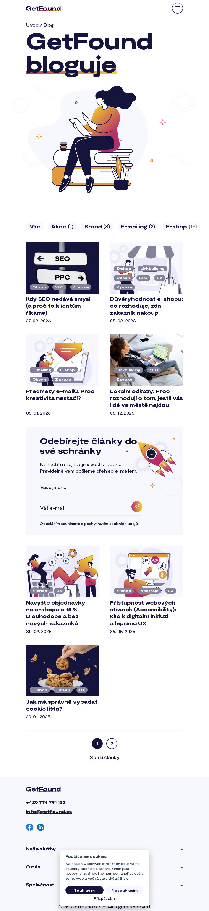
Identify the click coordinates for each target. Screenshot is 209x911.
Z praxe (81, 287)
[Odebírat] (136, 506)
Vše (35, 226)
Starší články (104, 757)
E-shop (181, 226)
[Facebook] (29, 827)
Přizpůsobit (104, 898)
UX (160, 278)
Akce (62, 226)
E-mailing (138, 226)
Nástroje (149, 590)
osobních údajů (123, 523)
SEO (59, 287)
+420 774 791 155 (45, 802)
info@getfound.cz (49, 811)
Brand (97, 226)
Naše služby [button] (104, 848)
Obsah (39, 287)
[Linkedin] (40, 827)
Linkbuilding (152, 268)
